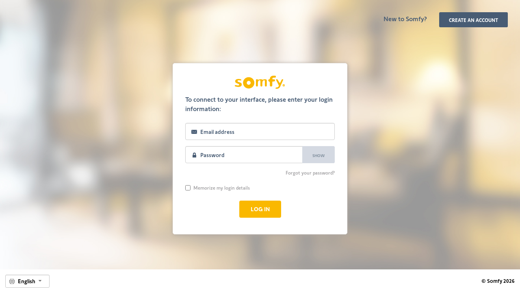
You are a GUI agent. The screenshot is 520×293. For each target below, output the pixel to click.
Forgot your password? (310, 172)
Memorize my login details (217, 187)
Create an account (473, 20)
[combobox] (27, 281)
